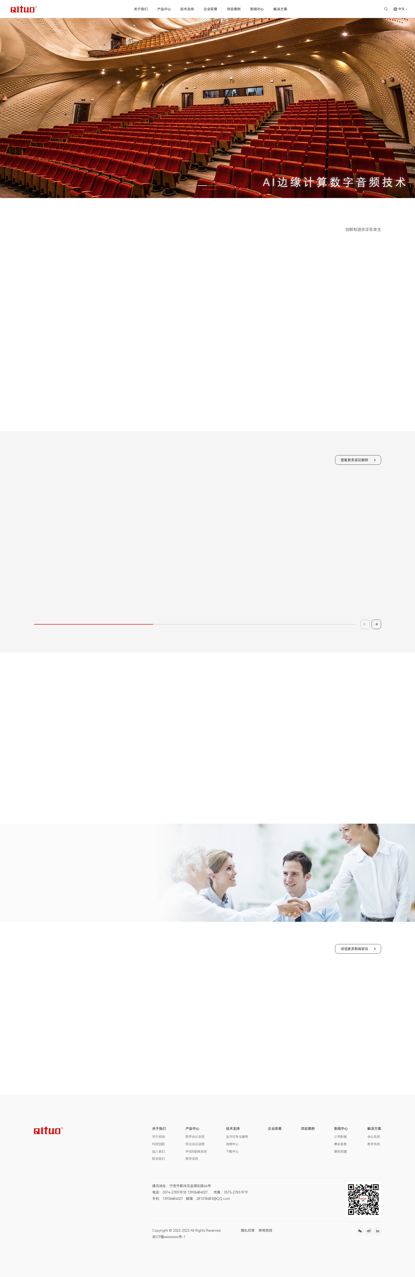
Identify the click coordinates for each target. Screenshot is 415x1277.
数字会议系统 (195, 1137)
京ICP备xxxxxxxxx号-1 (168, 1237)
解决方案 (280, 9)
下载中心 (232, 1151)
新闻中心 (257, 9)
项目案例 (234, 9)
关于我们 (141, 9)
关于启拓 (158, 1137)
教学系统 (192, 1159)
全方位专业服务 (237, 1137)
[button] (192, 185)
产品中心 (164, 9)
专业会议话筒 (195, 1144)
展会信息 (340, 1144)
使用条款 (265, 1230)
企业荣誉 (210, 9)
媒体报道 (340, 1151)
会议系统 (373, 1137)
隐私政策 (248, 1230)
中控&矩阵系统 (196, 1151)
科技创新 (158, 1144)
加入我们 (158, 1151)
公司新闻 (340, 1137)
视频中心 (232, 1144)
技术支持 (187, 9)
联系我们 (158, 1159)
